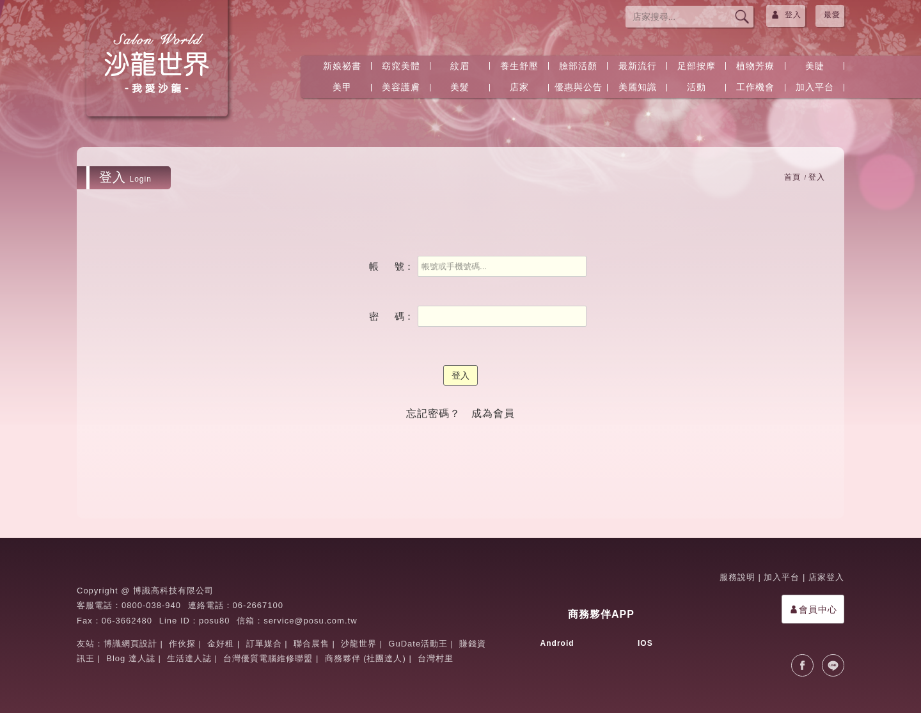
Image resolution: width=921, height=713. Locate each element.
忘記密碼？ (433, 413)
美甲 (342, 87)
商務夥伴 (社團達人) (365, 658)
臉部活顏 (578, 66)
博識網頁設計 (130, 643)
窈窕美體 (401, 66)
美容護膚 (401, 87)
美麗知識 (637, 87)
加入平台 (815, 87)
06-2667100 (258, 605)
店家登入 (826, 577)
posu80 (214, 620)
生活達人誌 (189, 658)
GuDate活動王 (418, 643)
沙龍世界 (359, 643)
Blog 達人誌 (130, 658)
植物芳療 (755, 66)
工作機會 (755, 87)
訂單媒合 (264, 643)
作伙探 (182, 643)
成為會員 (493, 413)
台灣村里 (435, 658)
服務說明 (737, 577)
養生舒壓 (519, 66)
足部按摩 (696, 66)
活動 (696, 87)
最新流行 (637, 66)
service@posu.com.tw (310, 620)
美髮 (459, 87)
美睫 (814, 66)
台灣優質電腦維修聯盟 (268, 658)
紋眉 (459, 66)
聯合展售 (311, 643)
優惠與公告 (578, 87)
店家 (519, 87)
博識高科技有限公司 (173, 590)
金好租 (220, 643)
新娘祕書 (342, 66)
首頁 (792, 177)
